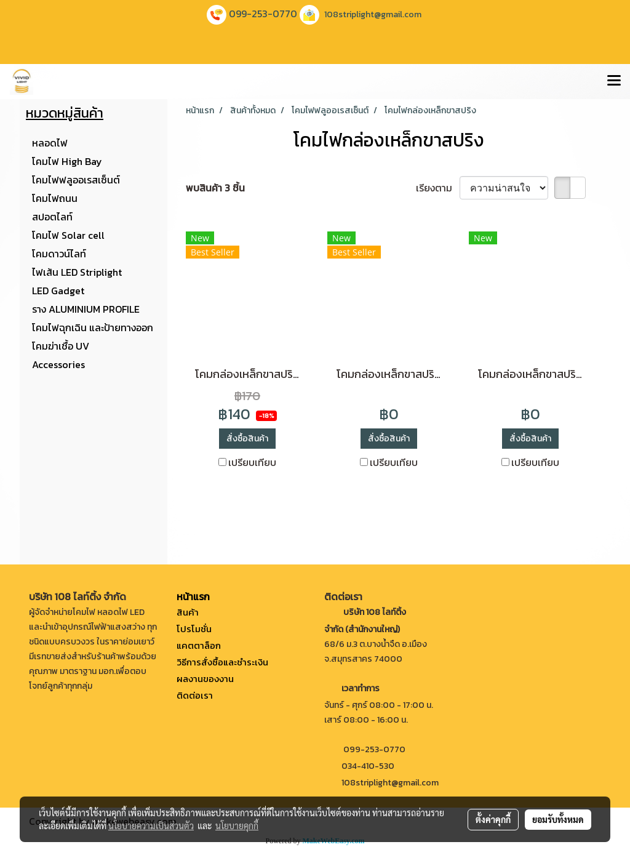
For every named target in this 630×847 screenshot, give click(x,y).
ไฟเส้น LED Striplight (77, 272)
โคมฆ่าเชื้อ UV (60, 346)
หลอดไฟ (50, 142)
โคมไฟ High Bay (67, 161)
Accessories (58, 364)
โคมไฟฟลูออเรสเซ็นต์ (76, 179)
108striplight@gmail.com (372, 14)
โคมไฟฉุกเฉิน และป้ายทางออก (92, 327)
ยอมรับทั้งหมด (558, 819)
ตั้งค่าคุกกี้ (493, 819)
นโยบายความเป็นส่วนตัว (151, 825)
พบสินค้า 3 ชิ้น (215, 187)
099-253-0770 (263, 13)
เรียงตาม (438, 187)
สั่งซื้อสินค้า (247, 438)
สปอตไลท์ (52, 216)
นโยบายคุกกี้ (236, 825)
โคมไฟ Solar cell (68, 235)
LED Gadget (58, 290)
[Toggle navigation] (614, 81)
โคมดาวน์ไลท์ (59, 253)
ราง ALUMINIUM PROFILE (86, 309)
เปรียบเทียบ (252, 462)
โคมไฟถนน (55, 198)
